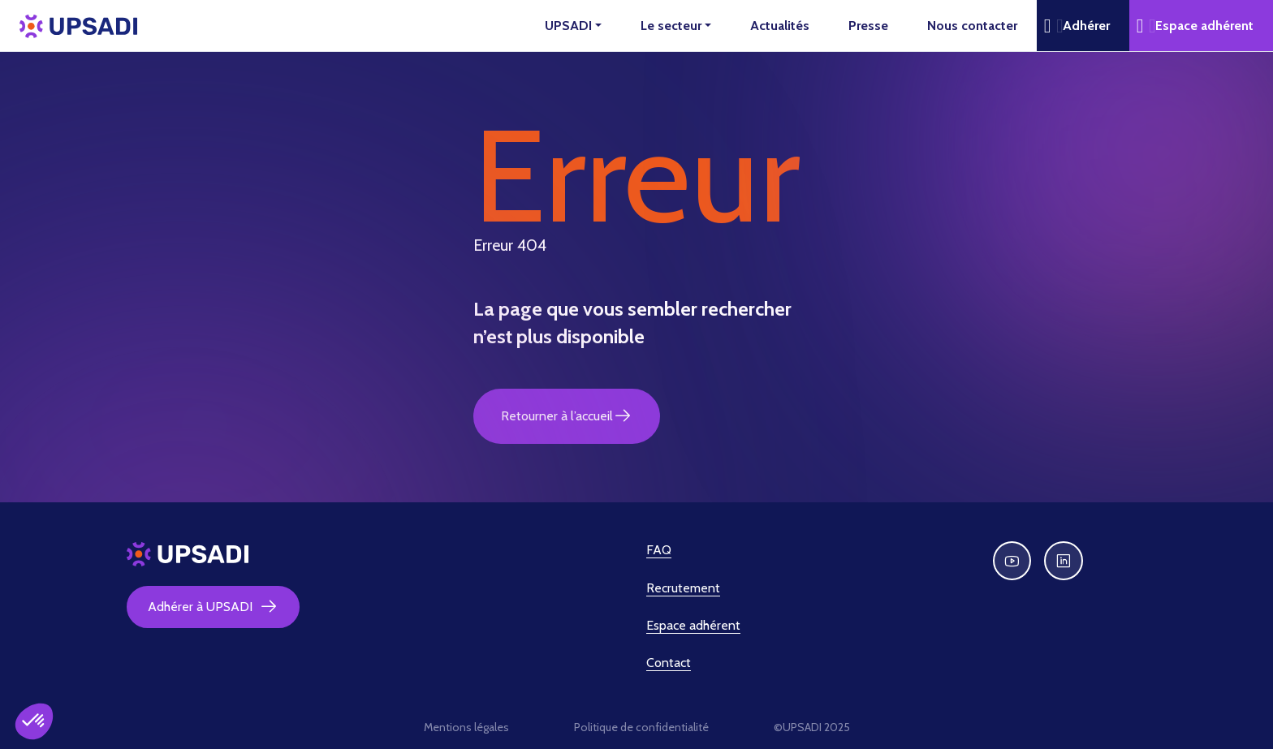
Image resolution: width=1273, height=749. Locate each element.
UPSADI (568, 25)
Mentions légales (466, 727)
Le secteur (671, 25)
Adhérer (1086, 25)
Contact (668, 662)
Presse (868, 25)
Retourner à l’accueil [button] (566, 416)
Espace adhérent (1204, 25)
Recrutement (683, 588)
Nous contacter (972, 25)
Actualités (779, 25)
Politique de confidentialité (641, 727)
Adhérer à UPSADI (213, 607)
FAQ (658, 549)
